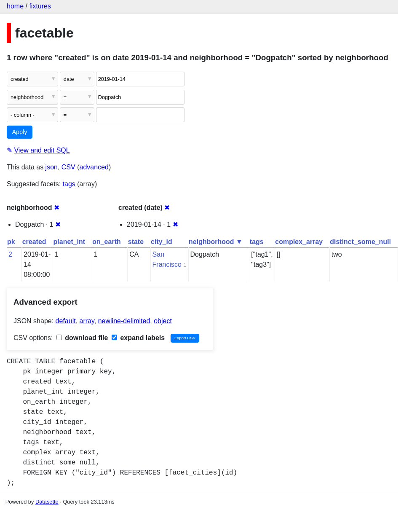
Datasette (47, 502)
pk (11, 241)
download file (82, 337)
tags (69, 184)
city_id (161, 241)
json (51, 167)
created (34, 241)
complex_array (299, 241)
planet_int (69, 241)
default (66, 321)
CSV (68, 167)
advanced (94, 167)
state (136, 241)
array (87, 321)
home (15, 6)
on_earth (106, 241)
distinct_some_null (360, 241)
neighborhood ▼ (216, 241)
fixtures (40, 6)
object (163, 321)
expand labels (138, 337)
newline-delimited (124, 321)
